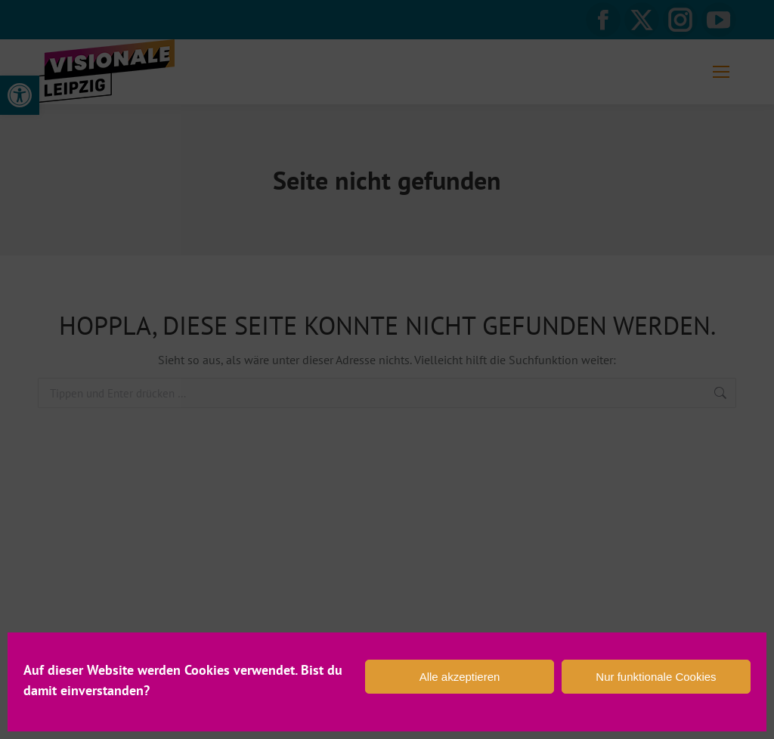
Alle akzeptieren (460, 676)
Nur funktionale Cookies (656, 676)
